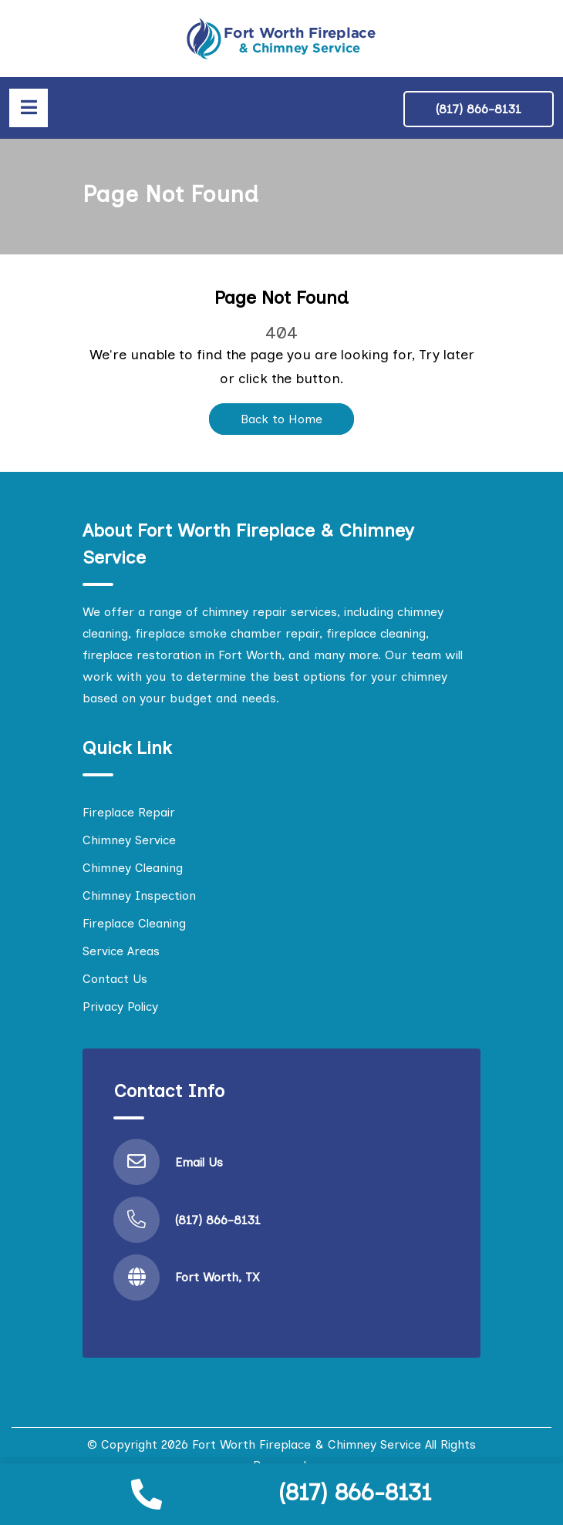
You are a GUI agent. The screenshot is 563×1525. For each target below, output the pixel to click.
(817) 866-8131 (355, 1492)
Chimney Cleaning (133, 867)
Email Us (199, 1162)
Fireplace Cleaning (134, 923)
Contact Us (115, 978)
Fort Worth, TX (217, 1277)
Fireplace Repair (129, 812)
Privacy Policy (120, 1006)
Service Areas (121, 951)
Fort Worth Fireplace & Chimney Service (306, 1444)
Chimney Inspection (139, 895)
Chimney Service (129, 840)
